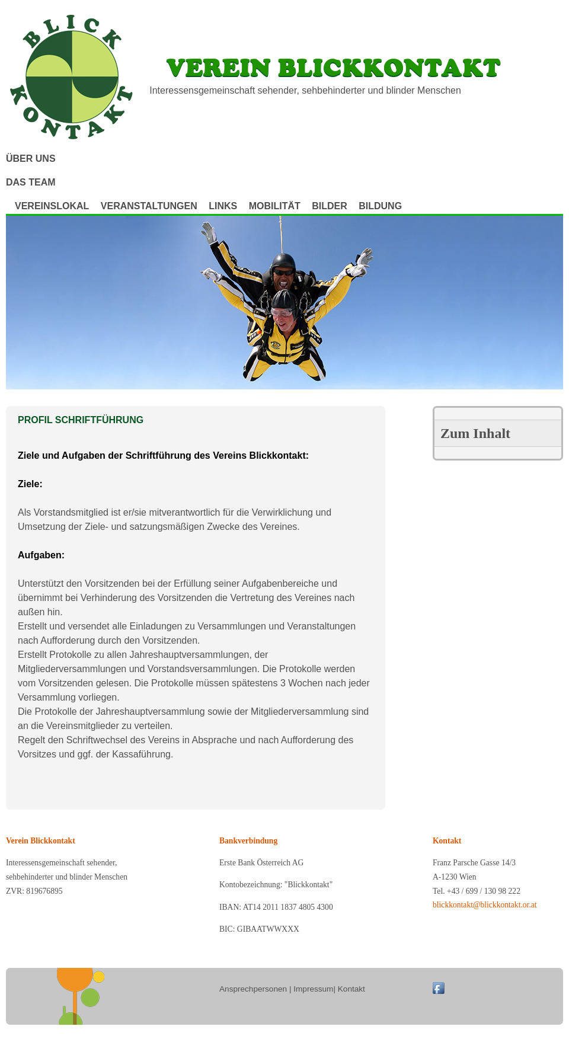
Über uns (31, 159)
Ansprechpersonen (253, 988)
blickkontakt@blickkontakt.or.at (485, 904)
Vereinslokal (52, 206)
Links (223, 206)
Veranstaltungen (149, 206)
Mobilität (275, 206)
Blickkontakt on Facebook (439, 988)
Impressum (313, 988)
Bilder (329, 206)
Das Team (31, 182)
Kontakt (351, 988)
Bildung (380, 206)
